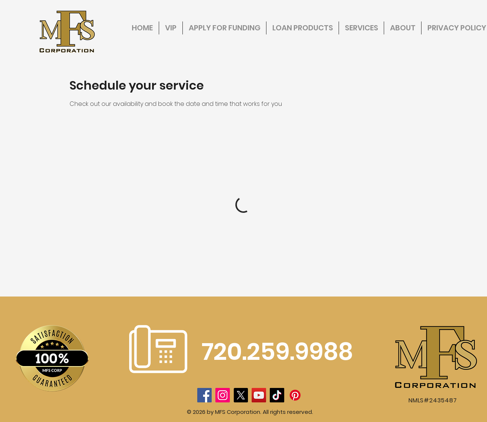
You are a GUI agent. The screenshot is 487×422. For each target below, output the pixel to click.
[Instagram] (222, 395)
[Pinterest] (295, 395)
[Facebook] (204, 395)
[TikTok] (277, 395)
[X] (241, 395)
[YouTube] (259, 395)
